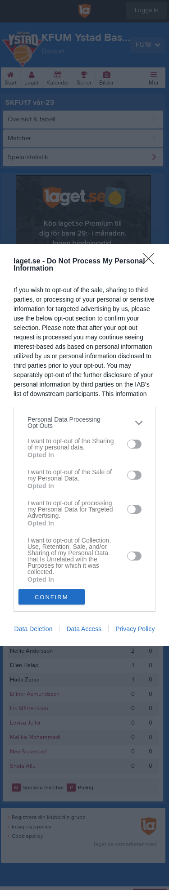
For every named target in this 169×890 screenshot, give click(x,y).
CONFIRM (52, 597)
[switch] (134, 444)
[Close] (151, 261)
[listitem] (84, 422)
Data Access (83, 628)
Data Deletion (33, 628)
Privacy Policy (135, 628)
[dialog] (84, 445)
